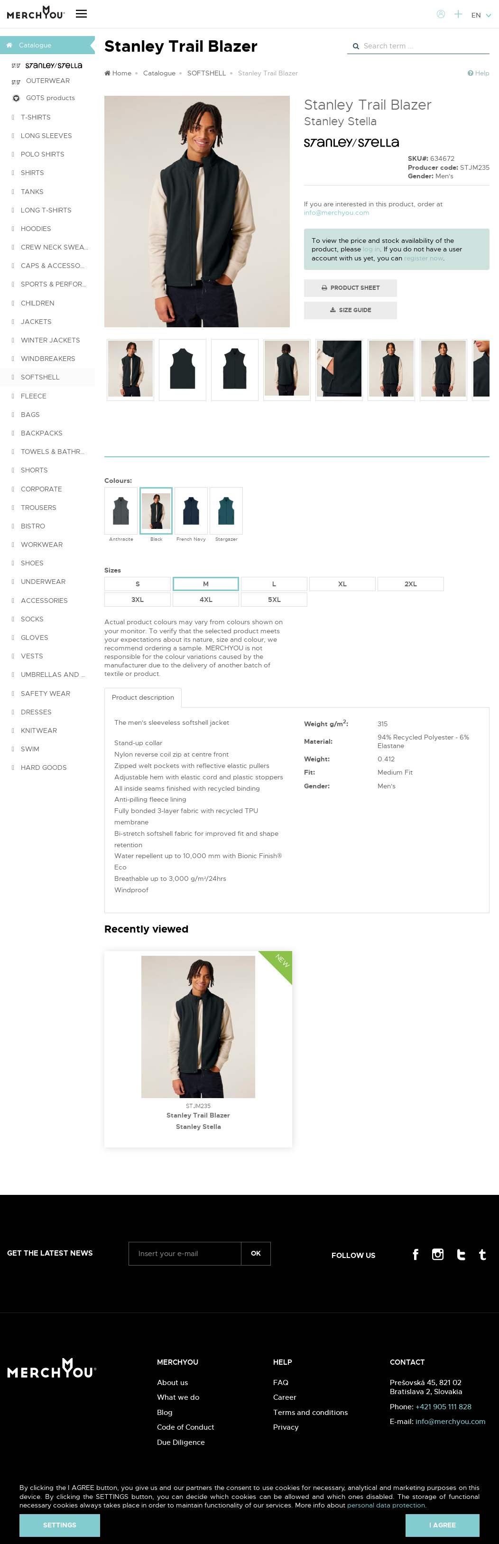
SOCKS (28, 619)
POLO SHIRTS (38, 154)
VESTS (27, 656)
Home (117, 73)
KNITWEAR (34, 730)
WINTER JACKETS (46, 340)
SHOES (28, 563)
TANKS (28, 191)
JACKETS (32, 321)
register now (423, 258)
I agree (442, 1525)
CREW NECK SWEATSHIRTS (53, 247)
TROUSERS (34, 507)
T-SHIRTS (31, 117)
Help (479, 73)
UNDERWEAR (38, 581)
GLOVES (30, 637)
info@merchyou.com (337, 212)
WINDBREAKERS (43, 358)
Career (284, 1397)
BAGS (26, 414)
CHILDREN (33, 303)
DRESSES (32, 712)
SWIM (25, 749)
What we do (178, 1397)
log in (371, 249)
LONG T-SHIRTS (42, 210)
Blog (165, 1412)
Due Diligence (181, 1442)
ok (256, 1253)
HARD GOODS (39, 767)
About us (172, 1382)
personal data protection (386, 1505)
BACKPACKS (37, 433)
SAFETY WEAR (41, 693)
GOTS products (43, 97)
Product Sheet (351, 288)
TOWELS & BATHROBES (53, 451)
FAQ (280, 1382)
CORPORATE (37, 489)
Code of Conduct (185, 1427)
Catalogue (159, 73)
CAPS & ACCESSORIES (53, 265)
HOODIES (31, 228)
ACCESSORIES (40, 600)
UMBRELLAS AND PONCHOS (53, 674)
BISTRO (28, 526)
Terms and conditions (310, 1412)
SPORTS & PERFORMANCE (53, 284)
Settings (59, 1525)
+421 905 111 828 (443, 1406)
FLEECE (29, 396)
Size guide (350, 310)
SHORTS (30, 470)
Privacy (286, 1427)
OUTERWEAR (41, 80)
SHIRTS (28, 172)
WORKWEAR (37, 544)
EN (481, 15)
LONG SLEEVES (42, 135)
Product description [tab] (143, 697)
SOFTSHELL (36, 377)
